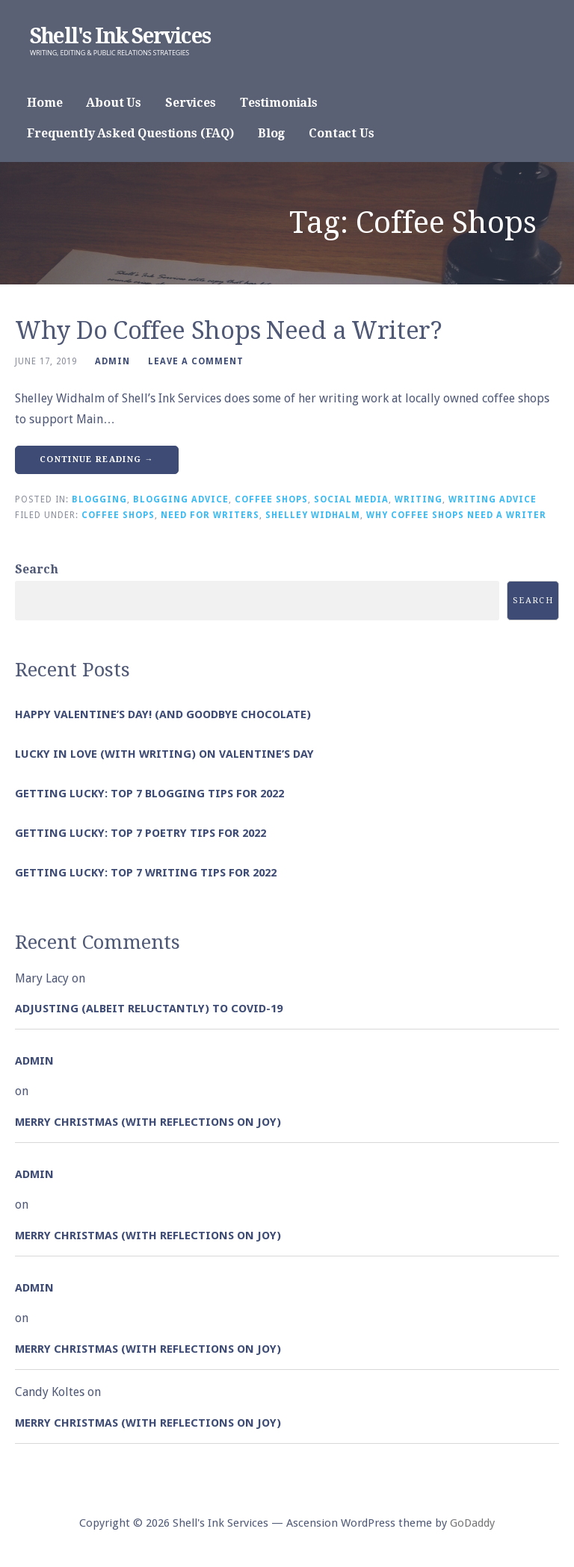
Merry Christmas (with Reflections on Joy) (148, 1122)
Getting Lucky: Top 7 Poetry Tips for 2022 (140, 833)
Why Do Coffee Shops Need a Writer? (228, 331)
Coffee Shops (271, 499)
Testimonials (279, 103)
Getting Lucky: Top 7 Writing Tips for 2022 (146, 872)
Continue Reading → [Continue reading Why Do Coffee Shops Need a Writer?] (97, 459)
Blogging (99, 499)
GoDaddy (472, 1523)
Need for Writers (210, 515)
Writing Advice (492, 499)
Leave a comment (196, 361)
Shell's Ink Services (120, 36)
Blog (271, 133)
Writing (418, 499)
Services (190, 103)
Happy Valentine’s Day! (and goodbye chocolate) (163, 714)
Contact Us (341, 133)
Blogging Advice (181, 499)
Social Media (351, 499)
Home (44, 103)
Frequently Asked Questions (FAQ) (130, 133)
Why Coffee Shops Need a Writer (456, 515)
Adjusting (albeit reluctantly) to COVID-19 (149, 1008)
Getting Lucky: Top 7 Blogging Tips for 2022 (149, 793)
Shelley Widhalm (312, 515)
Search (36, 569)
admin (112, 361)
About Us (113, 103)
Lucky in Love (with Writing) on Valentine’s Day (164, 754)
